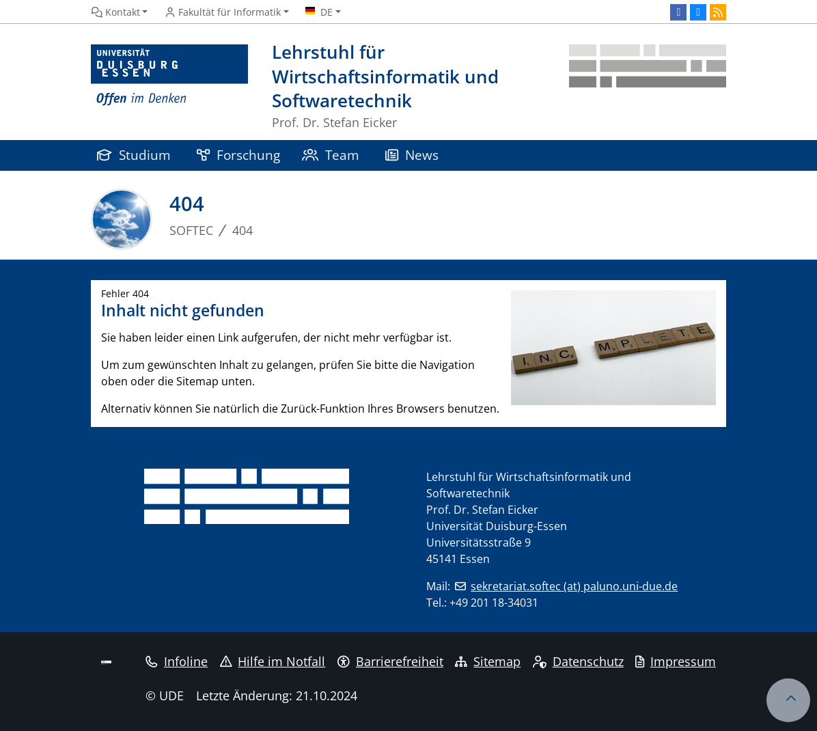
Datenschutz (578, 661)
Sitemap (488, 661)
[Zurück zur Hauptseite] (647, 87)
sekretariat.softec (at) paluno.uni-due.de (574, 586)
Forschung (238, 155)
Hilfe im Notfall (273, 661)
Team (330, 155)
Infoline (177, 661)
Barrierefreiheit (390, 661)
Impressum (675, 661)
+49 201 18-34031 (493, 602)
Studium (134, 155)
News (412, 155)
